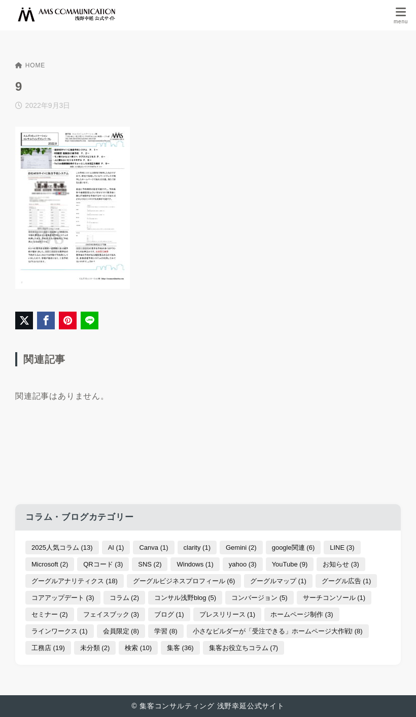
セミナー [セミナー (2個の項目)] (49, 614)
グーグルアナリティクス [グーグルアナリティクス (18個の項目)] (74, 581)
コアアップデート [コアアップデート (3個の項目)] (62, 597)
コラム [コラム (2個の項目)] (125, 597)
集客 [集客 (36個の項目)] (180, 648)
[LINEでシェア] (89, 320)
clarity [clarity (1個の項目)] (197, 547)
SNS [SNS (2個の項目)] (149, 564)
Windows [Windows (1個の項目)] (195, 564)
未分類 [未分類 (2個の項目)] (95, 648)
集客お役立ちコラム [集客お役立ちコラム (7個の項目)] (244, 648)
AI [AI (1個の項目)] (116, 547)
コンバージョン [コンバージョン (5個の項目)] (259, 597)
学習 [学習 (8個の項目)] (166, 631)
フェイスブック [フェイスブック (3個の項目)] (111, 614)
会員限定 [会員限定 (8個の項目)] (121, 631)
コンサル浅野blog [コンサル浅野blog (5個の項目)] (185, 597)
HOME (30, 65)
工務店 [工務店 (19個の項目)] (48, 648)
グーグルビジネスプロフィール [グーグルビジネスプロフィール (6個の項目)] (184, 581)
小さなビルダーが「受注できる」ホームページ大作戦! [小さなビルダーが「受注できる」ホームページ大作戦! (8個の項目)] (278, 631)
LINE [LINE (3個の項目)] (342, 547)
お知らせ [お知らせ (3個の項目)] (341, 564)
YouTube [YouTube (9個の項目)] (290, 564)
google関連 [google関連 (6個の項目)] (293, 547)
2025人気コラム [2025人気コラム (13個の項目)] (62, 547)
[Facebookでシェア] (46, 320)
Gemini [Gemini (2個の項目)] (241, 547)
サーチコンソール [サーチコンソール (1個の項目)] (334, 597)
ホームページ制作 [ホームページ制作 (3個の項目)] (301, 614)
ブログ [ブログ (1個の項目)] (169, 614)
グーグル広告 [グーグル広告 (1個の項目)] (346, 581)
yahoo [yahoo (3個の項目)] (243, 564)
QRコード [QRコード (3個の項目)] (103, 564)
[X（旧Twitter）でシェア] (24, 320)
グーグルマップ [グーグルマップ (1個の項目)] (278, 581)
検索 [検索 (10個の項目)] (138, 648)
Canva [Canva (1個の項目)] (153, 547)
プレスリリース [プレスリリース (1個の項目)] (227, 614)
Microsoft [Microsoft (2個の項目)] (49, 564)
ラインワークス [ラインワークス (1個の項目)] (59, 631)
